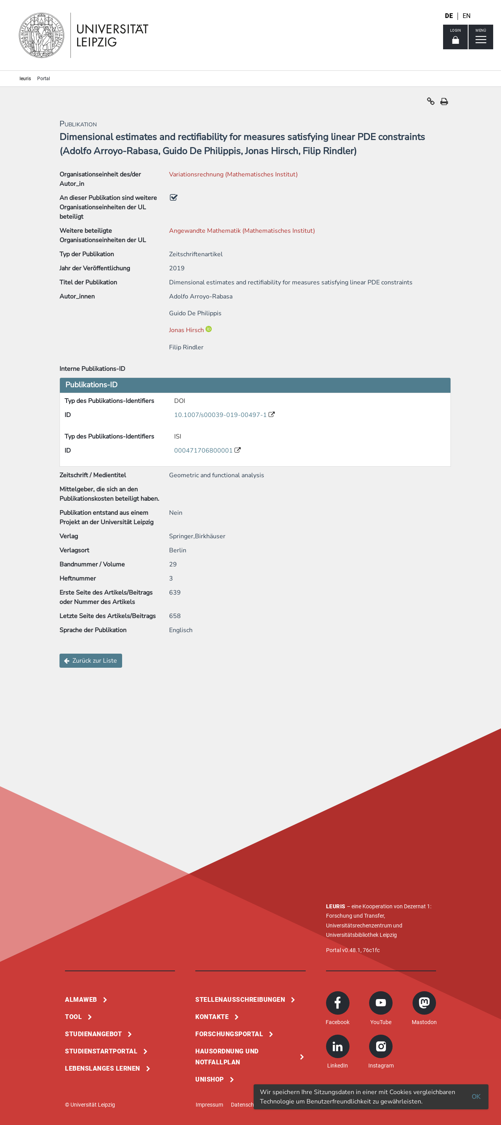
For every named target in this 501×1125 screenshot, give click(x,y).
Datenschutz (246, 1105)
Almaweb (81, 999)
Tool (73, 1017)
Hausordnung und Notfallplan (227, 1057)
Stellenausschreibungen (240, 999)
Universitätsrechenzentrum (359, 925)
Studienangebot (93, 1034)
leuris (25, 78)
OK (476, 1097)
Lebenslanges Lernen (102, 1068)
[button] (431, 103)
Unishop (209, 1079)
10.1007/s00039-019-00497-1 (221, 415)
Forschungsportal (229, 1034)
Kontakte (212, 1017)
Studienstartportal (101, 1051)
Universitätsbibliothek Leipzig (361, 935)
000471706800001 (204, 450)
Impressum (209, 1105)
